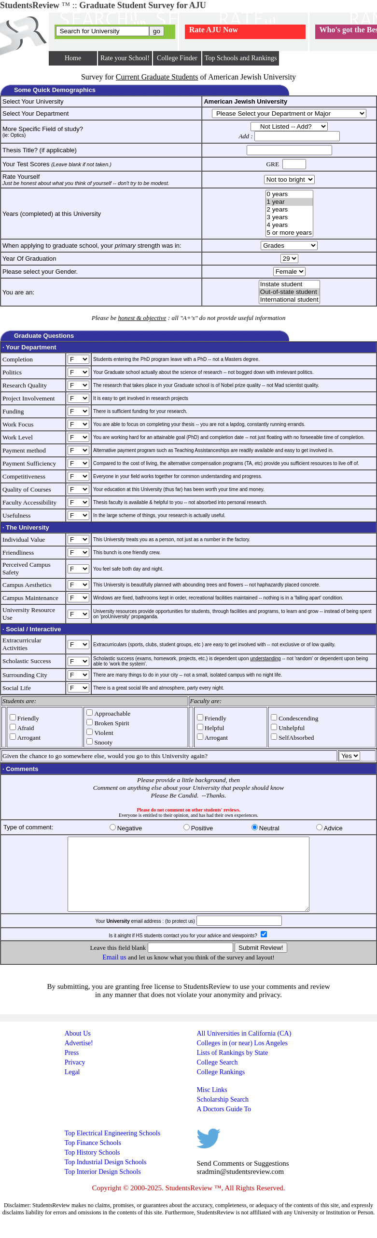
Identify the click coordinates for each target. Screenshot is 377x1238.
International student (289, 300)
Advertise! (79, 1057)
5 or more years (289, 233)
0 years (289, 194)
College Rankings (220, 1086)
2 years (289, 209)
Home (73, 58)
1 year (289, 202)
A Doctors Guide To (223, 1123)
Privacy (75, 1076)
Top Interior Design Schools (103, 1186)
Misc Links (211, 1104)
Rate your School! (125, 58)
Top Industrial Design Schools (106, 1176)
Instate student (289, 284)
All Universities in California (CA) (243, 1048)
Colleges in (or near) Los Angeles (242, 1057)
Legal (72, 1086)
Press (72, 1067)
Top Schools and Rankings (241, 58)
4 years (289, 225)
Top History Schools (92, 1167)
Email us (114, 971)
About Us (78, 1048)
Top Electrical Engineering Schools (112, 1147)
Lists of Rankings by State (232, 1067)
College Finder (177, 58)
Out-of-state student (289, 292)
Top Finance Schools (93, 1157)
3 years (289, 217)
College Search (216, 1076)
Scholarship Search (222, 1114)
